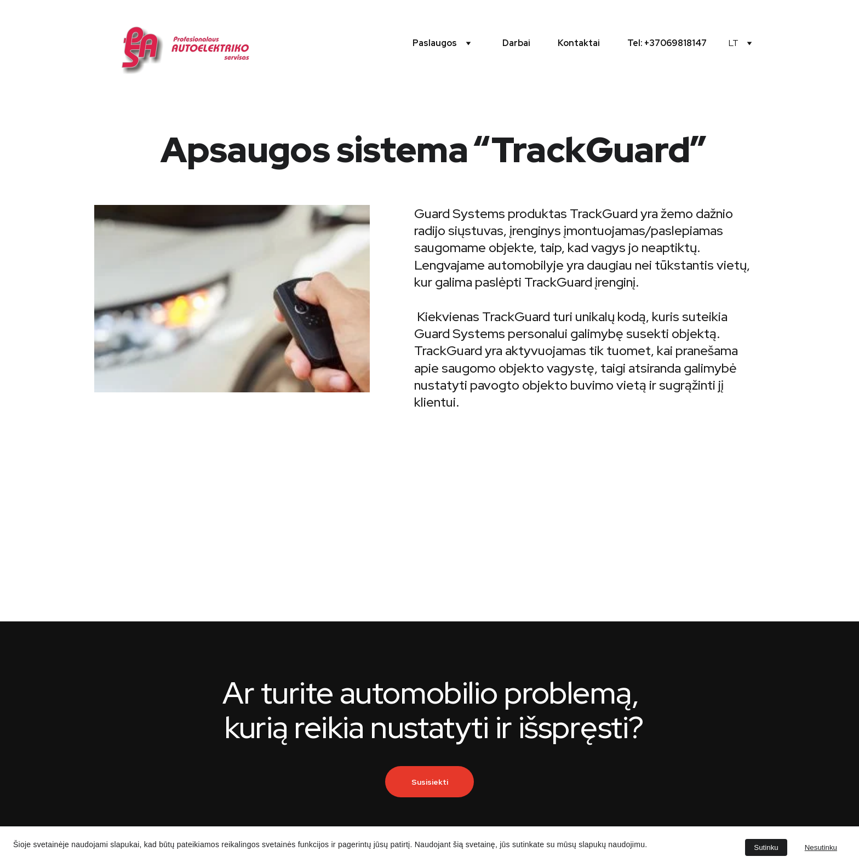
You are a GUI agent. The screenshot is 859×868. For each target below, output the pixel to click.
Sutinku (766, 847)
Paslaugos (435, 43)
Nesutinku (821, 847)
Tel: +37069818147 (667, 43)
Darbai (516, 43)
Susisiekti (429, 782)
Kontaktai (579, 43)
